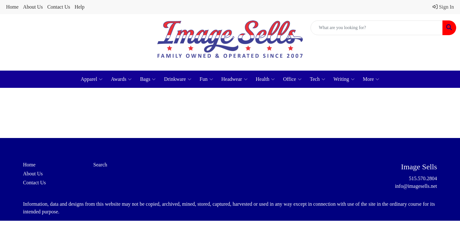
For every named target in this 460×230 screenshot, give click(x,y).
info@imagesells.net (416, 186)
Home (12, 7)
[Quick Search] (376, 27)
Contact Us (58, 7)
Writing (344, 79)
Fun (206, 79)
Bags (148, 79)
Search (100, 164)
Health (265, 79)
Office (292, 79)
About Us (33, 7)
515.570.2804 (423, 178)
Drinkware (177, 79)
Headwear (234, 79)
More (371, 79)
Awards (121, 79)
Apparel (92, 79)
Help (79, 7)
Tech (317, 79)
